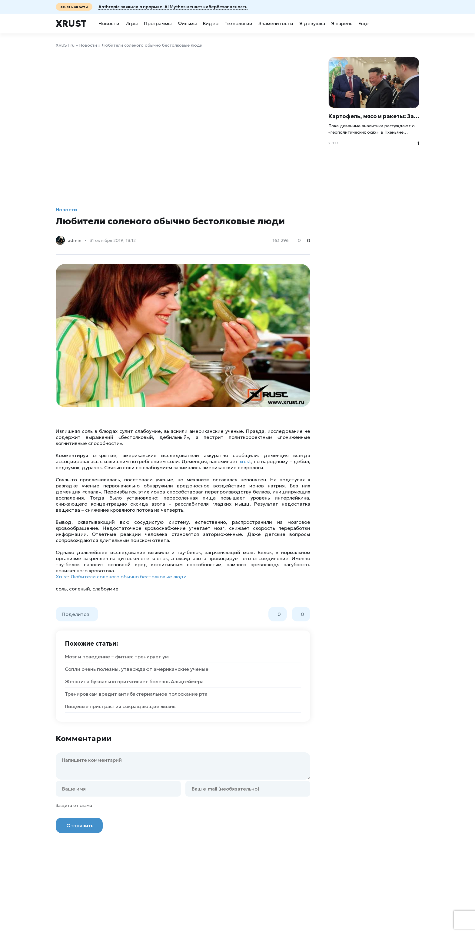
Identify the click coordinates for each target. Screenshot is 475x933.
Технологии (238, 23)
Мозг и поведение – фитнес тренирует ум (117, 657)
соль (61, 589)
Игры (131, 23)
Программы (158, 23)
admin (74, 240)
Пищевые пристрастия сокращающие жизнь (120, 706)
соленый (79, 589)
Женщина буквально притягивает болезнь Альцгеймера (134, 681)
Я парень (341, 23)
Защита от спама (74, 805)
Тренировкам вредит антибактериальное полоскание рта (136, 694)
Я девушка (312, 23)
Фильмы (187, 23)
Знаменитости (275, 23)
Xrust (71, 23)
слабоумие (105, 589)
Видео (210, 23)
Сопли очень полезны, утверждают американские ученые (136, 669)
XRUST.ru (65, 45)
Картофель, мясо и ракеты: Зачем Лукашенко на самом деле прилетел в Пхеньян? (373, 116)
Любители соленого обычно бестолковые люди (129, 577)
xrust (245, 461)
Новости (108, 23)
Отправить (80, 825)
